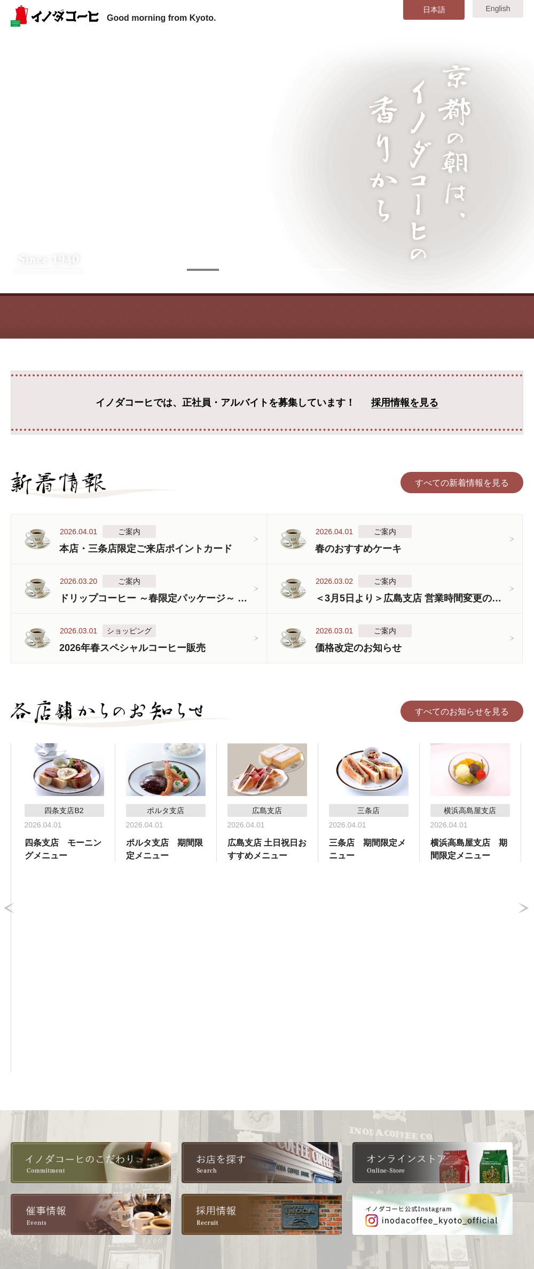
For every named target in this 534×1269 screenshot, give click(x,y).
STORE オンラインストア (472, 316)
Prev (9, 803)
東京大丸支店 (368, 1131)
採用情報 (157, 1131)
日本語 (434, 9)
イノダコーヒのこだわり (66, 1115)
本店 (255, 1115)
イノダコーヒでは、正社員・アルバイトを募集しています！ (267, 402)
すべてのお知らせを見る (462, 711)
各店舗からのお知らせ (61, 1162)
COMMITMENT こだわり (136, 316)
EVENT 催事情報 (388, 316)
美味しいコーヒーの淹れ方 (70, 1131)
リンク (153, 1193)
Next (523, 803)
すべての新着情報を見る (462, 482)
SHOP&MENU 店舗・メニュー (304, 316)
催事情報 (36, 1193)
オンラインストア (174, 1177)
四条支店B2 (269, 1146)
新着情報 (36, 1146)
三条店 (259, 1131)
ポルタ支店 (268, 1177)
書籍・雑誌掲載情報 (178, 1162)
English (498, 8)
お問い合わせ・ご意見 (466, 1177)
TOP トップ (53, 316)
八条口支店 (363, 1115)
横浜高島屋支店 (372, 1146)
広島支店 (359, 1162)
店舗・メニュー (48, 1177)
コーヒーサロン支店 (285, 1162)
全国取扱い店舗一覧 (178, 1146)
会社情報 (157, 1115)
